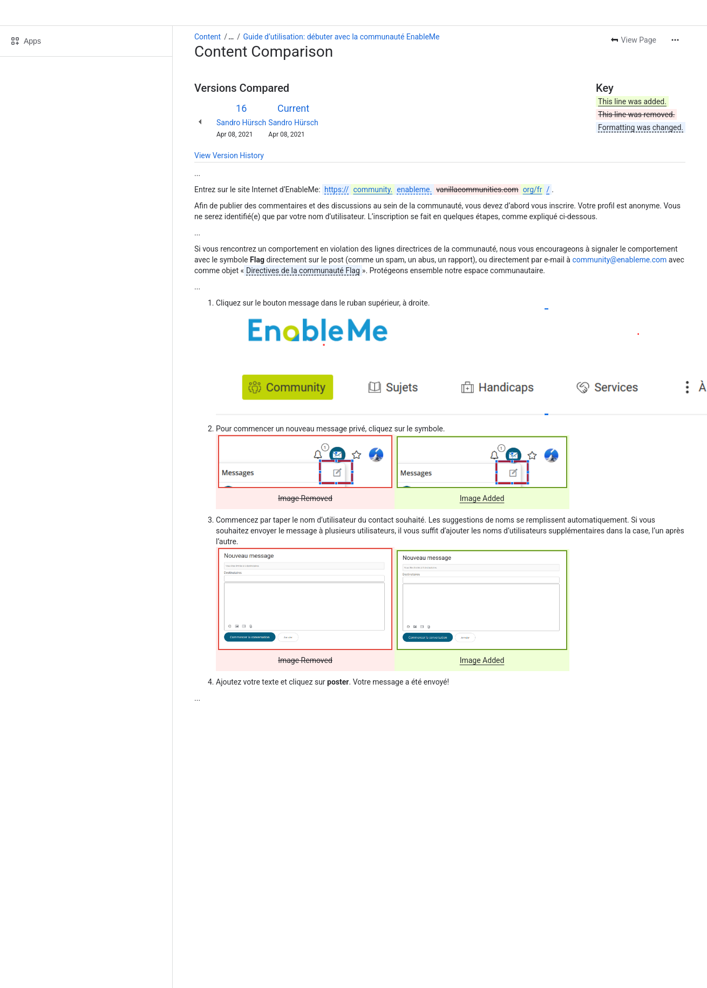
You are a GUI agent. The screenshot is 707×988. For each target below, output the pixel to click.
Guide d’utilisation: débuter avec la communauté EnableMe (341, 36)
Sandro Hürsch (241, 122)
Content (207, 36)
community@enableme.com (619, 259)
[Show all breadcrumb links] (231, 36)
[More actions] (675, 40)
